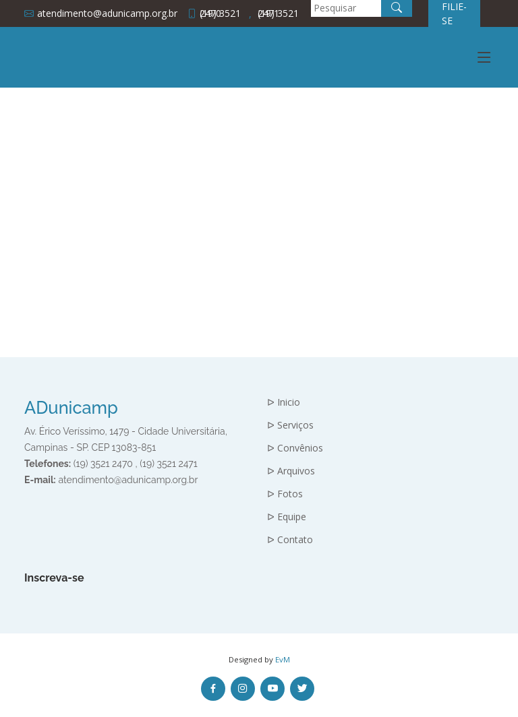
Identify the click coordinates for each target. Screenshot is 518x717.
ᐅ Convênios (295, 448)
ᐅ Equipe (286, 517)
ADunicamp (71, 408)
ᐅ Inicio (283, 402)
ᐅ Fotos (285, 494)
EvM (282, 659)
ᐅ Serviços (290, 425)
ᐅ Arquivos (291, 471)
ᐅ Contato (290, 539)
